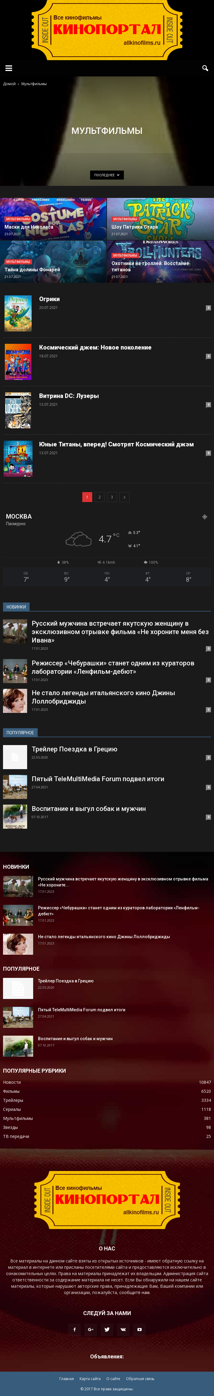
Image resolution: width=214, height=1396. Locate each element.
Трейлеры (13, 1100)
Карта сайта (90, 1378)
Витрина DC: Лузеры (69, 395)
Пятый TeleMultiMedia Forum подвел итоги (98, 779)
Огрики (49, 299)
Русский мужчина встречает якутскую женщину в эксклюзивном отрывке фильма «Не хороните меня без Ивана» (120, 632)
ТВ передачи (16, 1136)
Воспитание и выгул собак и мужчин (89, 808)
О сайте (113, 1378)
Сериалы (12, 1109)
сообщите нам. (134, 1292)
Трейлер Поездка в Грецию (74, 749)
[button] (205, 68)
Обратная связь (140, 1378)
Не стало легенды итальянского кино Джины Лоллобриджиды (104, 936)
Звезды (10, 1127)
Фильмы (11, 1091)
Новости (12, 1082)
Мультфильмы (18, 219)
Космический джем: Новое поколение (95, 347)
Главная (66, 1378)
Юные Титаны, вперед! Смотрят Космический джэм (116, 444)
